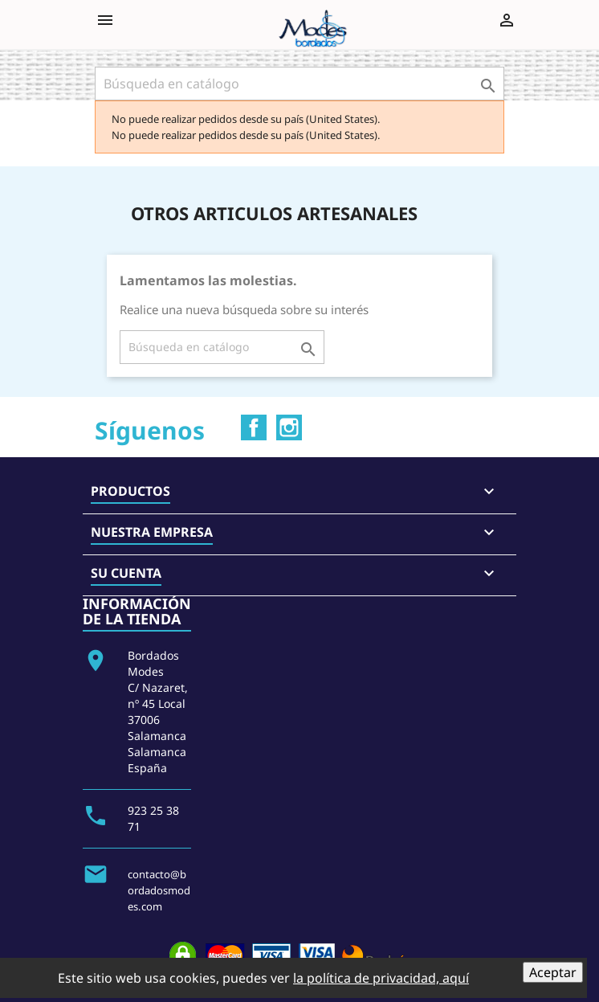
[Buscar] (299, 83)
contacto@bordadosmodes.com (159, 890)
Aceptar (553, 972)
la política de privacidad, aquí (381, 978)
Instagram (289, 427)
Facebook (254, 427)
